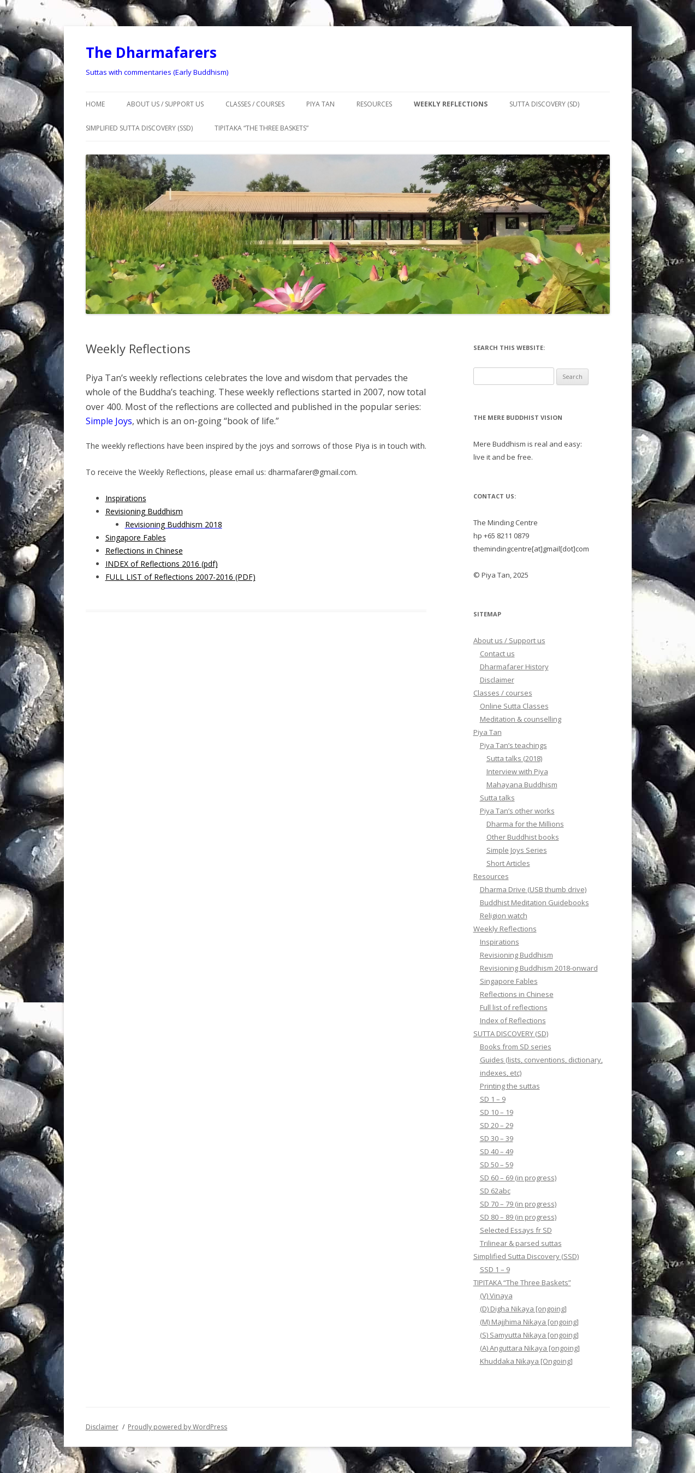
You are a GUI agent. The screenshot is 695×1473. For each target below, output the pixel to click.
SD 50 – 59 (496, 1164)
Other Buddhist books (522, 837)
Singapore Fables (135, 537)
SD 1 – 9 (493, 1099)
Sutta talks (497, 798)
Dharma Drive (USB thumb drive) (533, 889)
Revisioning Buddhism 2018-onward (539, 968)
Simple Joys (109, 421)
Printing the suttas (510, 1086)
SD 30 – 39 (496, 1138)
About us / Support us (165, 104)
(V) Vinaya (496, 1295)
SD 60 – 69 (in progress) (518, 1178)
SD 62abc (495, 1191)
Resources (374, 104)
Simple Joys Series (516, 850)
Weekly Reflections (451, 104)
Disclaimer (497, 680)
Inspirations (125, 498)
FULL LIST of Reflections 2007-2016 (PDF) (180, 577)
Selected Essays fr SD (516, 1230)
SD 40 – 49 (496, 1151)
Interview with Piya (517, 771)
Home (95, 104)
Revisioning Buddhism (144, 511)
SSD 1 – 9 (495, 1269)
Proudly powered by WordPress (177, 1427)
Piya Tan (320, 104)
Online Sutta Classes (514, 706)
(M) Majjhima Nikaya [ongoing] (529, 1322)
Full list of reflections (514, 1007)
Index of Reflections (513, 1020)
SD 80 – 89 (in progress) (518, 1217)
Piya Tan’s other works (517, 811)
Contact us (497, 653)
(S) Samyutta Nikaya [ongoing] (529, 1335)
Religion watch (503, 915)
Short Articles (508, 863)
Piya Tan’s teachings (513, 745)
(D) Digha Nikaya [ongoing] (523, 1309)
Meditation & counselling (520, 719)
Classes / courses (254, 104)
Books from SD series (515, 1047)
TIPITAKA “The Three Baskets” (261, 128)
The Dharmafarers (151, 52)
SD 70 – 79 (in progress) (518, 1204)
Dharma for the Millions (525, 824)
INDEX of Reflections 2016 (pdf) (161, 564)
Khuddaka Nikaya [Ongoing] (526, 1361)
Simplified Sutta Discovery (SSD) (139, 128)
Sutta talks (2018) (514, 758)
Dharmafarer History (514, 667)
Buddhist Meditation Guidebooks (534, 902)
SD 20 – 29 (496, 1125)
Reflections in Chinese (144, 550)
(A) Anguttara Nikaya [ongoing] (530, 1348)
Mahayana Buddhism (521, 784)
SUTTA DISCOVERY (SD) (544, 104)
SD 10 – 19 (496, 1112)
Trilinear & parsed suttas (521, 1243)
